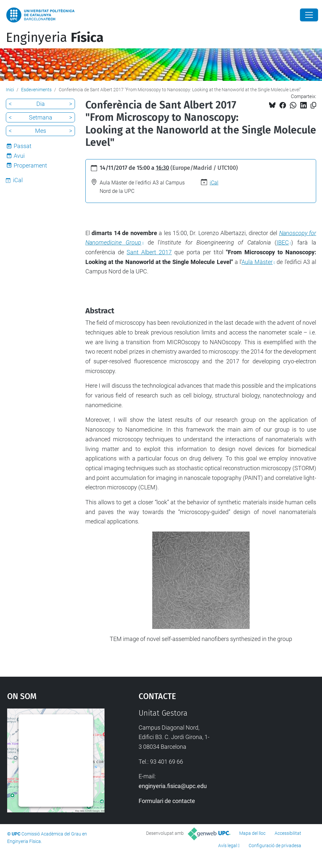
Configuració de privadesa (275, 845)
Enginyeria (55, 37)
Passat (22, 146)
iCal (214, 183)
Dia (40, 103)
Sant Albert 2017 (149, 252)
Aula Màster (257, 261)
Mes (40, 130)
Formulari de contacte (167, 800)
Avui (19, 155)
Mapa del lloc (252, 833)
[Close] (309, 14)
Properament (30, 165)
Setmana (40, 117)
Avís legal (227, 845)
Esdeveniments (36, 89)
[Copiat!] (313, 105)
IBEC (283, 242)
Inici (10, 89)
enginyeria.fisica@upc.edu (173, 786)
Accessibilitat (288, 833)
